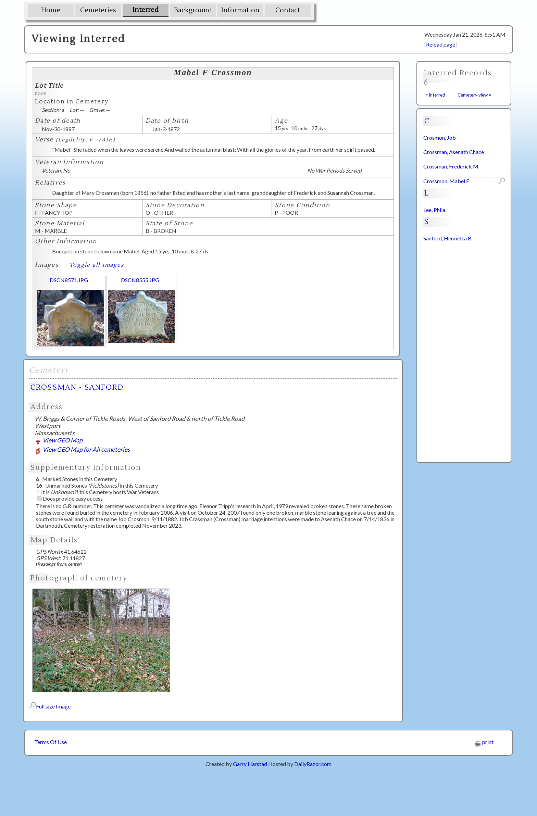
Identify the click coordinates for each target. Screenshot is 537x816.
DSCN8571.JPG (69, 280)
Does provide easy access (70, 498)
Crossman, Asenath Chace (453, 152)
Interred (146, 10)
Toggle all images (97, 265)
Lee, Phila (434, 209)
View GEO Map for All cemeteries (82, 449)
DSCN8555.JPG (140, 280)
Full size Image (50, 706)
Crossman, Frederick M (450, 166)
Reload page (440, 44)
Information (240, 10)
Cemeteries (98, 10)
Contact (287, 10)
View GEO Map (59, 440)
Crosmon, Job (439, 137)
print (484, 742)
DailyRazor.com (313, 764)
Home (50, 10)
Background (193, 10)
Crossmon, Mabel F (446, 181)
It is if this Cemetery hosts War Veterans (97, 492)
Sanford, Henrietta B (447, 238)
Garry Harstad (250, 764)
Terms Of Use (50, 742)
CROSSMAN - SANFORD (76, 387)
